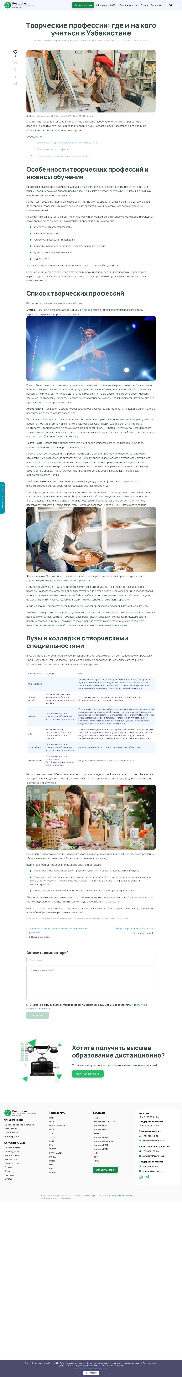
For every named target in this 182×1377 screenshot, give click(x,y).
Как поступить (12, 1155)
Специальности (129, 5)
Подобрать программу (2, 498)
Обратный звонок (87, 1074)
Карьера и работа (91, 19)
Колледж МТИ (101, 1145)
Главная (37, 40)
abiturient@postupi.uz (153, 1140)
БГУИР (52, 1172)
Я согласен (91, 1372)
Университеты (57, 1112)
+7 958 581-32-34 (151, 1166)
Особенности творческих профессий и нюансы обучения (67, 142)
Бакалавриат (11, 1129)
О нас (7, 1171)
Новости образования (55, 40)
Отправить (37, 1015)
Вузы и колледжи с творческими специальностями (63, 156)
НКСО (96, 1161)
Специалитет (12, 1132)
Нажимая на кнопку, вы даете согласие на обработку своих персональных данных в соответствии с (80, 1005)
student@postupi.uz (152, 1171)
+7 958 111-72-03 (150, 1136)
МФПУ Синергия (57, 1126)
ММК (96, 1118)
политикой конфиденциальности (90, 1368)
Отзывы (9, 1167)
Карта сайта (66, 1198)
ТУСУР (52, 1149)
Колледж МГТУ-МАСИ (105, 1122)
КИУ (51, 1145)
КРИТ (96, 1133)
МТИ (51, 1129)
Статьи (8, 1179)
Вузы (144, 5)
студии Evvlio (118, 1195)
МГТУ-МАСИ (55, 1153)
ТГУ (51, 1133)
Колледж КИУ (100, 1126)
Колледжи (156, 5)
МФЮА (52, 1157)
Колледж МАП (101, 1149)
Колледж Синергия (103, 1141)
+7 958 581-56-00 (151, 1151)
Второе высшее (12, 1148)
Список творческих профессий (53, 149)
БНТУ (52, 1168)
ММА (51, 1141)
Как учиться (11, 1159)
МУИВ (52, 1161)
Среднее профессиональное (19, 1125)
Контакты (9, 1175)
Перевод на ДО (12, 1152)
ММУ (51, 1118)
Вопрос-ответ (12, 1163)
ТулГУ (52, 1137)
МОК (96, 1153)
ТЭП (96, 1157)
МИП (51, 1122)
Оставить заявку (83, 5)
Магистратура (12, 1136)
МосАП (52, 1165)
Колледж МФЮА (102, 1129)
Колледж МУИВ (101, 1137)
